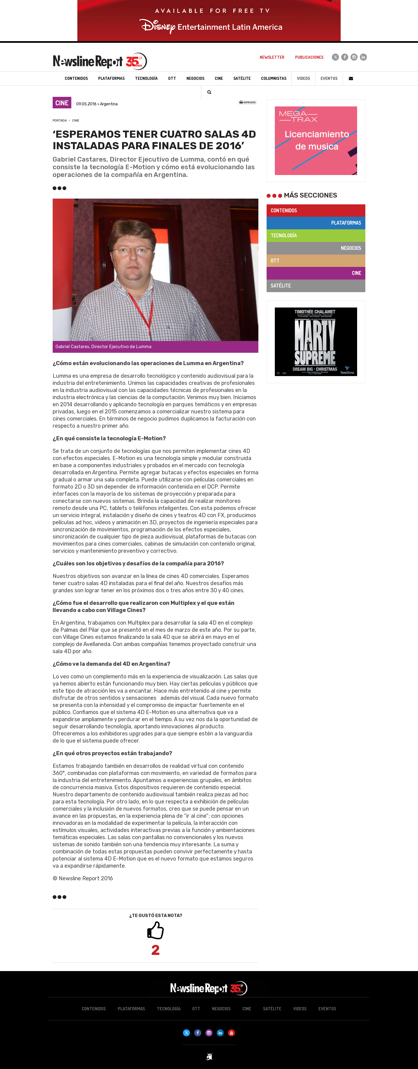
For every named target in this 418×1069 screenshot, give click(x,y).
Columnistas (273, 78)
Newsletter (272, 57)
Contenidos (284, 210)
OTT (275, 261)
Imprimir (247, 102)
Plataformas (346, 223)
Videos (303, 78)
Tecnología (284, 235)
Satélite (281, 286)
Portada (60, 120)
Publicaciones (309, 57)
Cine (75, 120)
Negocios (351, 248)
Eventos (329, 78)
